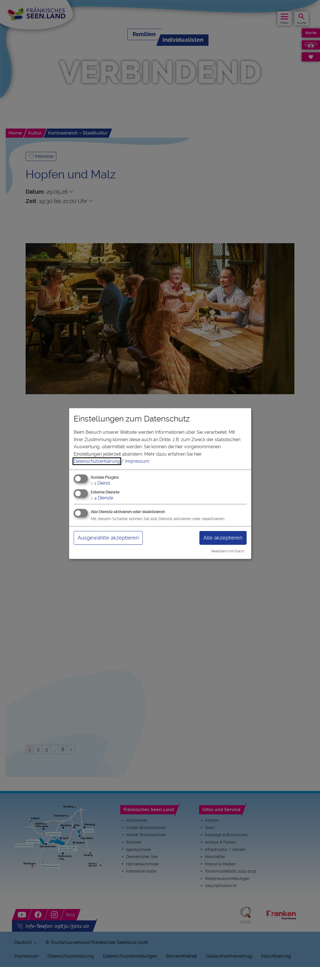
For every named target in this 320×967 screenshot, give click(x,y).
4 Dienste (102, 498)
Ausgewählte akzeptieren (108, 538)
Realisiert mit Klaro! (227, 551)
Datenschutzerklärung (97, 461)
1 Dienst (100, 483)
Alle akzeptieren (222, 538)
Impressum (137, 461)
